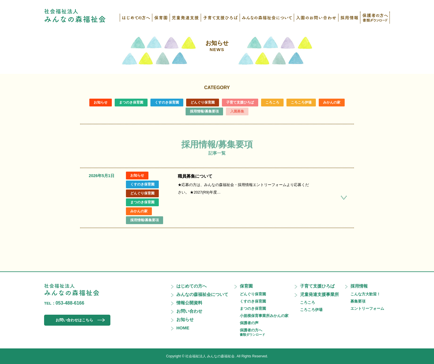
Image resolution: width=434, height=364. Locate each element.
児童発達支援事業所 (319, 294)
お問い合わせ (189, 311)
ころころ (272, 102)
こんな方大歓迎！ (365, 294)
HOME (182, 327)
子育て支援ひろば (240, 102)
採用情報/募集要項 (204, 111)
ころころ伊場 (301, 102)
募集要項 (357, 301)
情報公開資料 (189, 302)
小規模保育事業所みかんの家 (264, 316)
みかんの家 (331, 102)
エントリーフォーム (367, 308)
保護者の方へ (252, 332)
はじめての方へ (191, 286)
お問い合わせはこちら (74, 320)
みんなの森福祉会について (202, 294)
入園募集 (237, 111)
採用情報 (359, 286)
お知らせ (217, 46)
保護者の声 (249, 323)
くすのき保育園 (167, 102)
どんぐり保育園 (202, 102)
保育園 (246, 286)
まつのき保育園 (131, 102)
